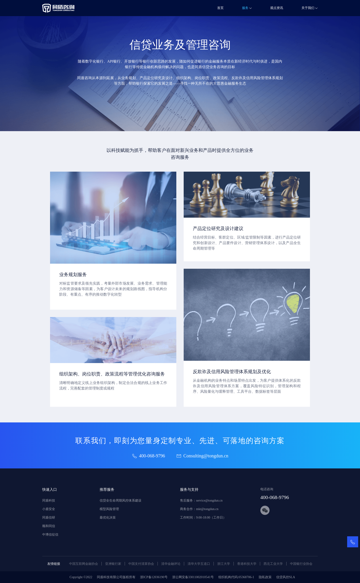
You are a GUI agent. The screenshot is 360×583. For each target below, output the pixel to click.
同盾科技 (48, 500)
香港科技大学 (246, 564)
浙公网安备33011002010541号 (193, 577)
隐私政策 (265, 577)
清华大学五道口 (199, 564)
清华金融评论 (170, 564)
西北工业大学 (273, 564)
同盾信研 (48, 517)
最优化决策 (108, 517)
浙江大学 (223, 564)
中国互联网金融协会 (83, 564)
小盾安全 (48, 509)
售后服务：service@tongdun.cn (201, 500)
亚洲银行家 (113, 564)
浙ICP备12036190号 (154, 577)
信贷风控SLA (285, 577)
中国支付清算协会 (141, 564)
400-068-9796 (274, 497)
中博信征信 (50, 534)
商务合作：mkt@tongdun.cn (199, 509)
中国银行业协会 (301, 564)
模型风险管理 (109, 509)
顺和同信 (48, 526)
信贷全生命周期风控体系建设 (120, 500)
